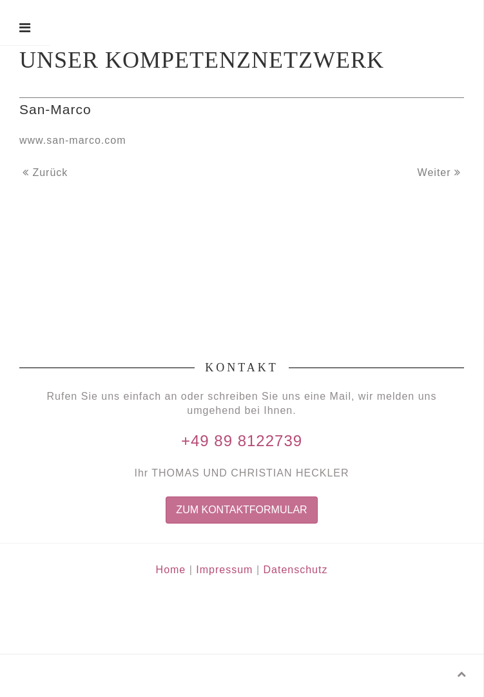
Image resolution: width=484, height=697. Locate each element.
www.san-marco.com (72, 140)
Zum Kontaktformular (241, 509)
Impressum (224, 569)
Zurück (45, 172)
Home (171, 569)
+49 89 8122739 (241, 440)
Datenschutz (295, 569)
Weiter (439, 172)
